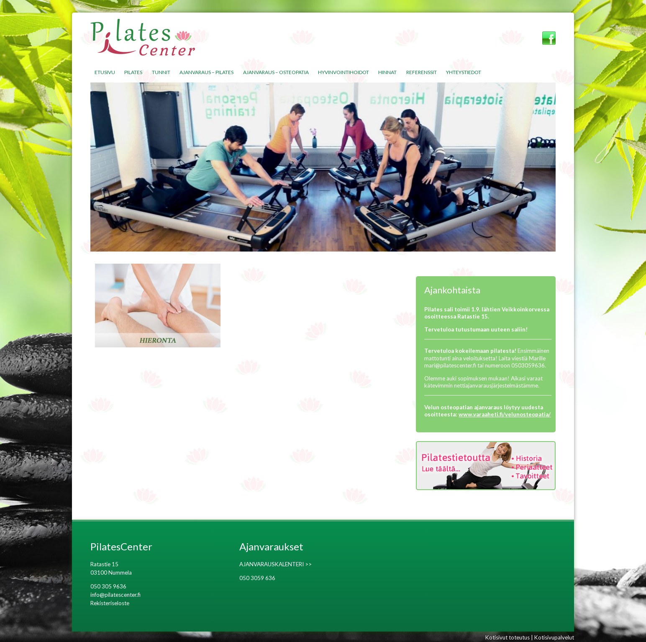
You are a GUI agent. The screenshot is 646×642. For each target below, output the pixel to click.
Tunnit (161, 72)
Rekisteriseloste (109, 603)
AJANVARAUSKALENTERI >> (275, 564)
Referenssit (421, 72)
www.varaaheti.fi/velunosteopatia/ (505, 414)
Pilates (133, 72)
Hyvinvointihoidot (343, 72)
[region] (323, 167)
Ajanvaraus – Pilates (206, 72)
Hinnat (387, 72)
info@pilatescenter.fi (115, 594)
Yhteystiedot (463, 72)
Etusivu (105, 72)
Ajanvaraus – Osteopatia (276, 72)
